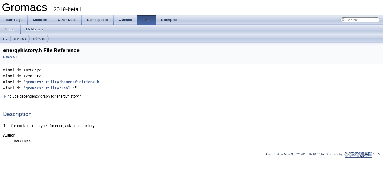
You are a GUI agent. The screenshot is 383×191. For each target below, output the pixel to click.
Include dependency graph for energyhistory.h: (42, 95)
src (5, 38)
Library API (10, 57)
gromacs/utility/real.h (50, 87)
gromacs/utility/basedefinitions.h (62, 81)
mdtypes (39, 38)
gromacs (20, 38)
